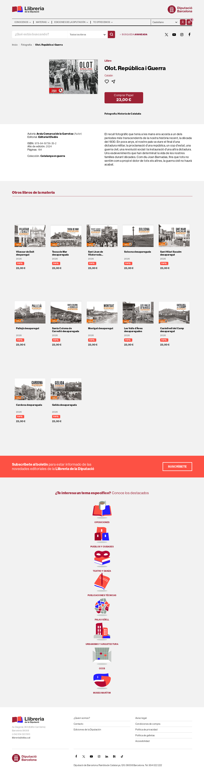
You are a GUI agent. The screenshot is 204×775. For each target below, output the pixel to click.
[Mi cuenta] (183, 22)
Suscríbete (177, 466)
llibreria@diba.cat (21, 737)
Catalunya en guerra (52, 156)
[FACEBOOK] (189, 34)
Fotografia (111, 113)
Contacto (78, 723)
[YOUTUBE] (174, 34)
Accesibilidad (142, 741)
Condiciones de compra (147, 723)
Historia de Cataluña (129, 113)
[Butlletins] (114, 756)
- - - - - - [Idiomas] (165, 22)
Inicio (15, 44)
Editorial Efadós (48, 137)
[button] (189, 22)
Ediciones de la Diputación (87, 729)
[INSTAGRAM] (182, 34)
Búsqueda (134, 34)
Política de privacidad (146, 729)
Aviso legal (141, 718)
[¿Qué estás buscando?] (40, 34)
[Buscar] (111, 34)
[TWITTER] (166, 34)
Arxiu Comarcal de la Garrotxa (55, 133)
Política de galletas (145, 735)
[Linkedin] (106, 756)
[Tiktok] (122, 756)
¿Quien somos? (82, 718)
